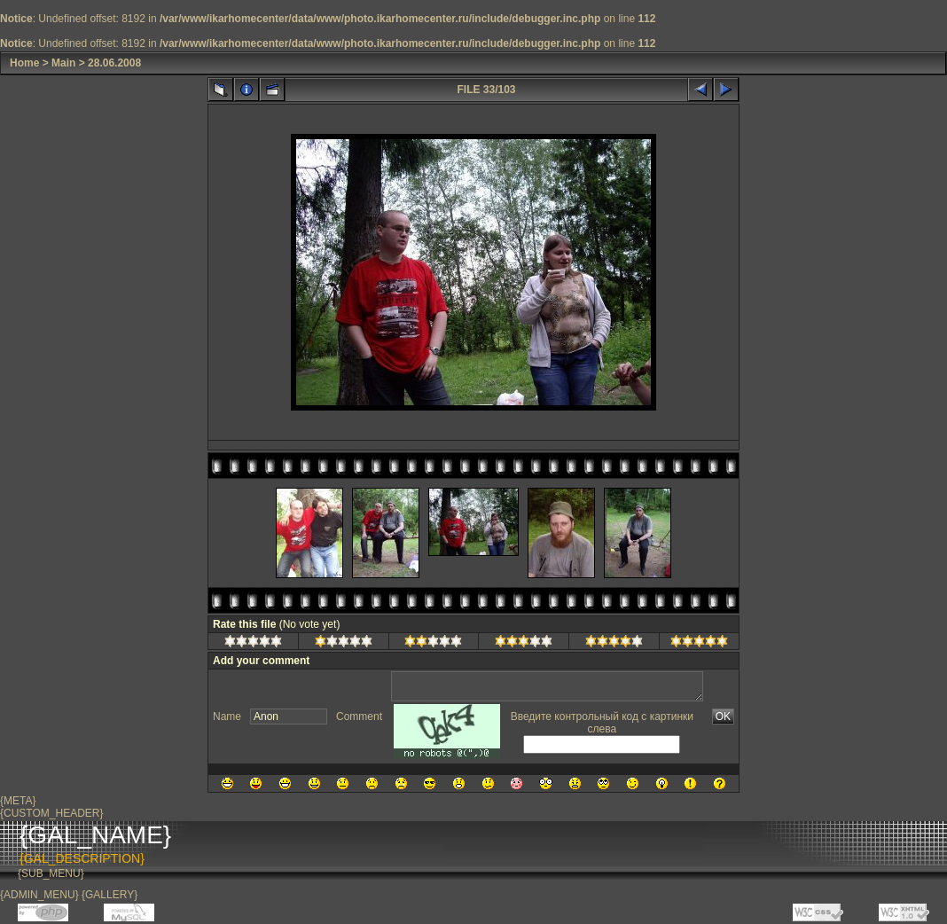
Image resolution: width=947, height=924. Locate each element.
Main (63, 63)
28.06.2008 (114, 63)
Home (24, 63)
